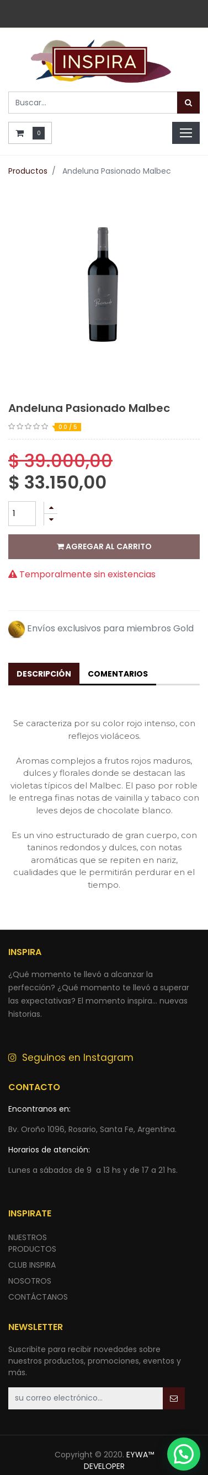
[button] (174, 1398)
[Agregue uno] (50, 507)
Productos (27, 170)
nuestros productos (32, 1243)
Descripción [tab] (44, 673)
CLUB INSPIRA (32, 1264)
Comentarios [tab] (118, 673)
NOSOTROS (29, 1280)
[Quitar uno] (50, 519)
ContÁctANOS (38, 1296)
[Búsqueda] (188, 103)
